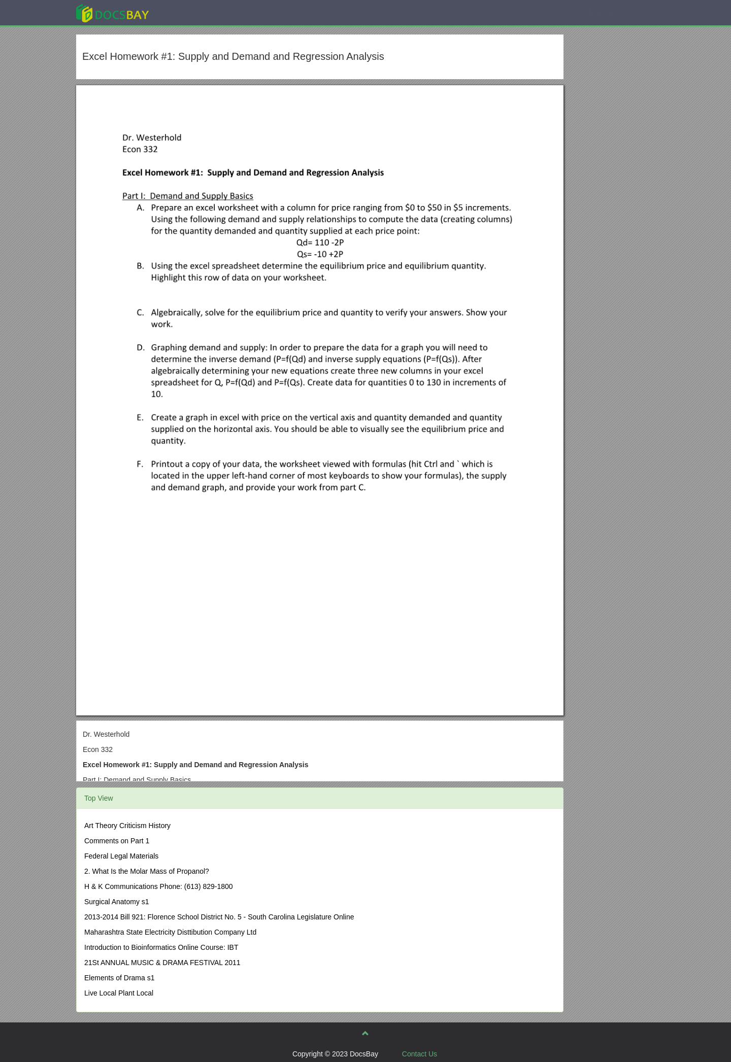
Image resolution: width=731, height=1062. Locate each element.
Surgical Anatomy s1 (116, 902)
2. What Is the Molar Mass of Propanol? (146, 871)
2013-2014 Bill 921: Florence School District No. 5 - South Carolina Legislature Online (219, 917)
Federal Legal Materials (121, 856)
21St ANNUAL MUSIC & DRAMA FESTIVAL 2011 (162, 962)
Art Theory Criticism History (127, 825)
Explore (188, 12)
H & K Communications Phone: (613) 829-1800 (158, 886)
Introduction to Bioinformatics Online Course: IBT (161, 947)
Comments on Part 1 (116, 841)
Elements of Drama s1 (119, 978)
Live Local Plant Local (118, 993)
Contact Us (419, 1054)
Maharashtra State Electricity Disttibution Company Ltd (170, 932)
